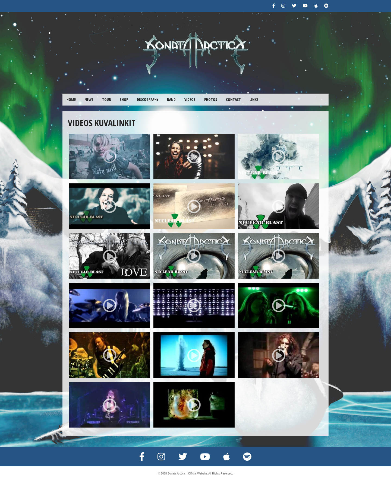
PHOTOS (210, 99)
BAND (171, 99)
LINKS (254, 99)
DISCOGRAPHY (147, 99)
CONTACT (233, 99)
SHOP (124, 99)
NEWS (88, 99)
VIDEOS (189, 99)
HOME (71, 99)
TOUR (106, 99)
